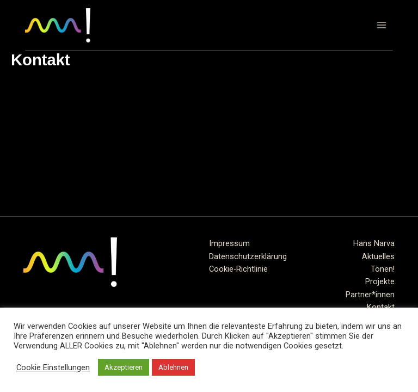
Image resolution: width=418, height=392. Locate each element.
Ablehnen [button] (173, 367)
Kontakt (381, 307)
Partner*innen (370, 294)
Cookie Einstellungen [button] (53, 367)
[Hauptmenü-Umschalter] (381, 25)
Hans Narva (374, 243)
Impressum (229, 243)
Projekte (380, 281)
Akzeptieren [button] (123, 367)
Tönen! (383, 269)
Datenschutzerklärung (248, 256)
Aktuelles (378, 256)
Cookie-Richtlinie (238, 269)
